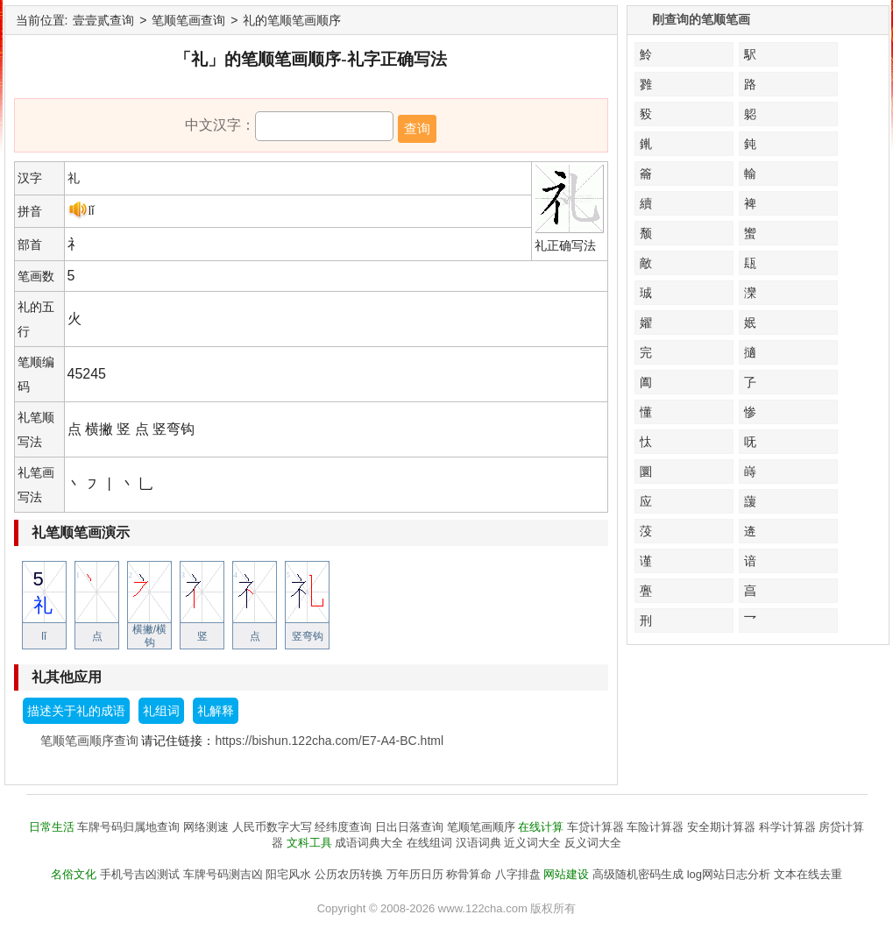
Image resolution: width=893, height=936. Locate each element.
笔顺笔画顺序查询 (89, 741)
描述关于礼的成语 (76, 711)
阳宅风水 (288, 874)
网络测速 (206, 826)
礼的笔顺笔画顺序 (292, 20)
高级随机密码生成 (638, 874)
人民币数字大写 (272, 826)
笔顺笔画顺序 (481, 826)
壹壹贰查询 (103, 20)
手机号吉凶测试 (140, 874)
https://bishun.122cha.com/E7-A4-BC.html (329, 741)
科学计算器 (787, 826)
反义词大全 (592, 842)
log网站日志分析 (728, 874)
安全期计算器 (721, 826)
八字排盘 (518, 874)
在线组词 (429, 842)
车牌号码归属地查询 (128, 826)
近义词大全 (532, 842)
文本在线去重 (808, 874)
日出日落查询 (409, 826)
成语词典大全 (369, 842)
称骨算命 (469, 874)
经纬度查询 (343, 826)
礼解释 (215, 711)
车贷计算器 (595, 826)
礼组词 (161, 711)
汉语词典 (478, 842)
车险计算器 (655, 826)
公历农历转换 (349, 874)
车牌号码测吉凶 (223, 874)
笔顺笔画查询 (188, 20)
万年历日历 (414, 874)
